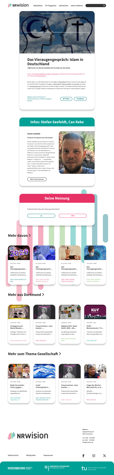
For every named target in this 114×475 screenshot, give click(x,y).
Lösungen (48, 99)
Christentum (41, 97)
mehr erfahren (77, 5)
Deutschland (62, 82)
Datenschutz (13, 455)
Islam (55, 82)
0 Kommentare (41, 76)
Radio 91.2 (30, 155)
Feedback (80, 99)
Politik (42, 99)
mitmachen (63, 5)
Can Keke (76, 84)
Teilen (66, 99)
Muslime (29, 101)
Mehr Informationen (37, 179)
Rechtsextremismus (33, 99)
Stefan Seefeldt (66, 84)
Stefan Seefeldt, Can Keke (43, 74)
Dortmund (55, 74)
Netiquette (31, 455)
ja (41, 216)
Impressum (48, 455)
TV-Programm (50, 5)
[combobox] (96, 5)
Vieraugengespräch (35, 86)
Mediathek (38, 5)
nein (72, 216)
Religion (29, 97)
